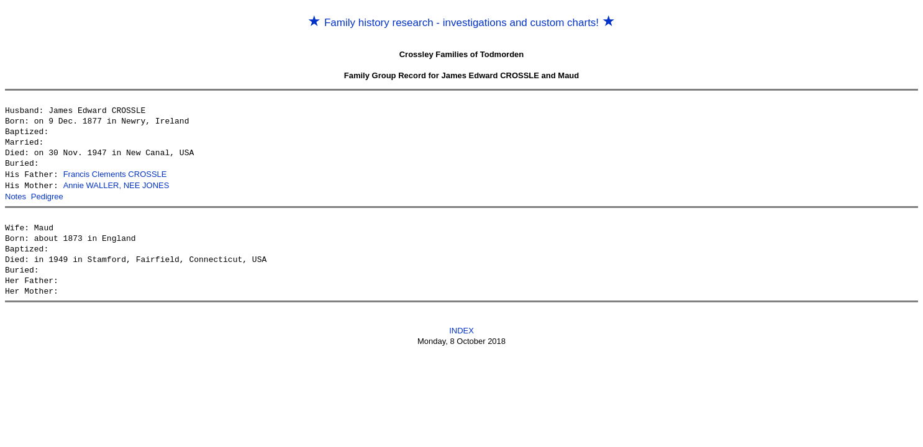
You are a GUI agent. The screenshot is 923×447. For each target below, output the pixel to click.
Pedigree (47, 195)
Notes (15, 195)
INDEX (461, 328)
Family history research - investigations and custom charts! (461, 23)
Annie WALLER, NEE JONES (116, 184)
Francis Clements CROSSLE (115, 174)
